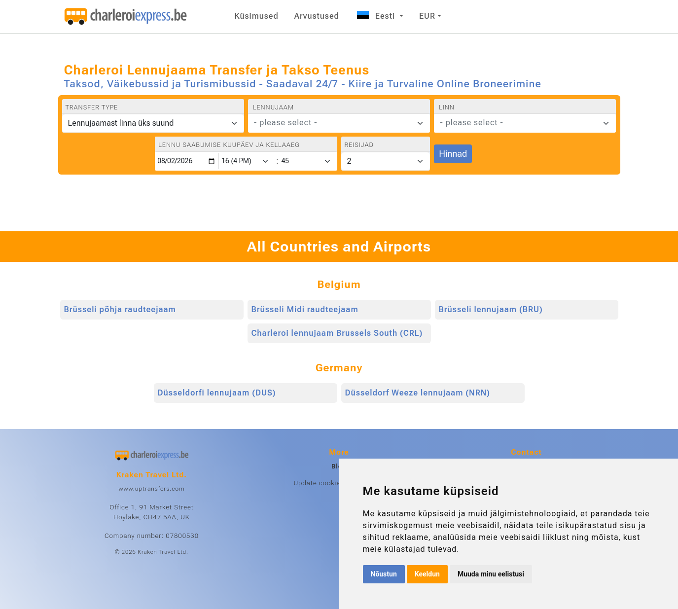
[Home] (125, 16)
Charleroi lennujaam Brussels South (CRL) (337, 333)
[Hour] (247, 161)
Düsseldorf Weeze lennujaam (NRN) (418, 392)
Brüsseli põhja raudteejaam (120, 309)
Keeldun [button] (427, 574)
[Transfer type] (153, 123)
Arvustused (316, 16)
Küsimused (257, 16)
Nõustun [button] (384, 574)
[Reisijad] (385, 161)
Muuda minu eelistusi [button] (491, 574)
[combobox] (339, 123)
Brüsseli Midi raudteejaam (304, 309)
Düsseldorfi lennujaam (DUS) (217, 392)
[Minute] (308, 161)
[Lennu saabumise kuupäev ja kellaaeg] (187, 161)
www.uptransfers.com (151, 488)
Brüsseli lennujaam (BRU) (491, 309)
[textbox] (333, 123)
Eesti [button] (376, 16)
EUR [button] (427, 16)
